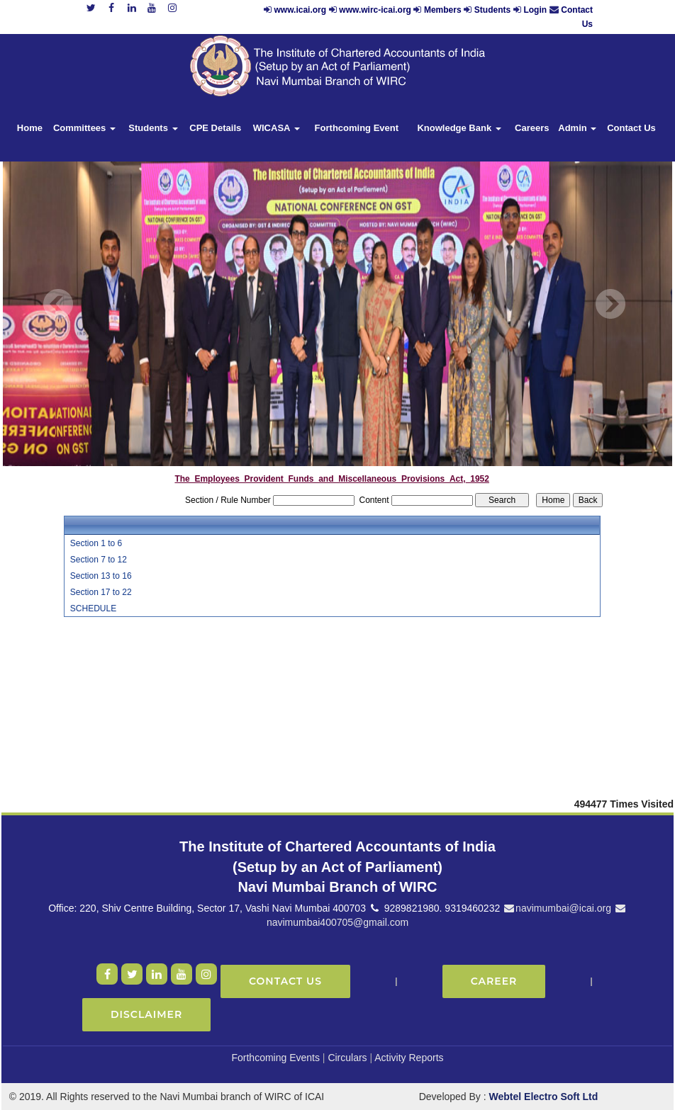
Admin (577, 128)
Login (535, 10)
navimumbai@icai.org (557, 908)
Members (443, 10)
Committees (84, 128)
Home (30, 128)
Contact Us (631, 128)
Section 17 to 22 (101, 592)
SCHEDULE (93, 608)
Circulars (347, 1057)
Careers (532, 128)
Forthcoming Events (275, 1057)
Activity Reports (408, 1057)
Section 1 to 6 (96, 543)
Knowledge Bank (459, 128)
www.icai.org (300, 10)
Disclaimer (146, 1014)
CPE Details (215, 128)
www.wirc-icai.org (376, 10)
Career (494, 981)
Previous (58, 304)
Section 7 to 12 (98, 560)
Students (492, 10)
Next (610, 304)
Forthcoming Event (356, 128)
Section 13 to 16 (101, 576)
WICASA (276, 128)
